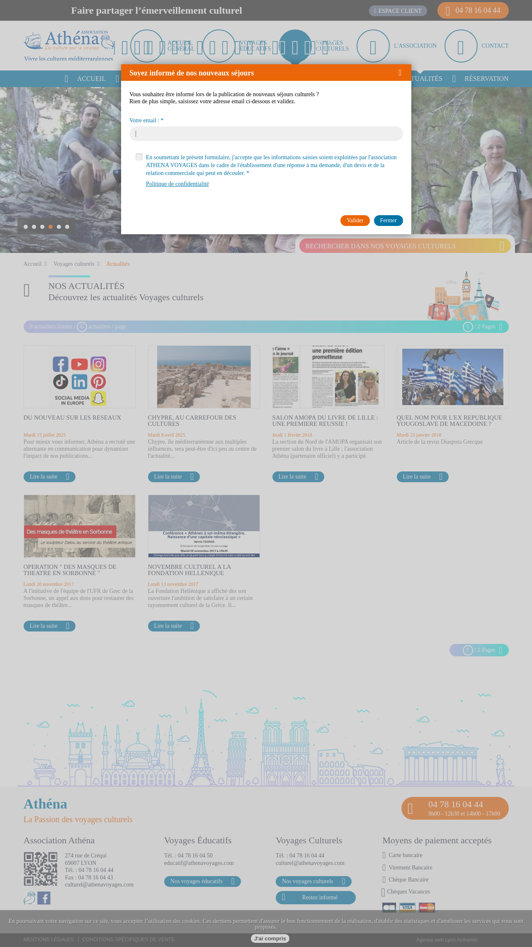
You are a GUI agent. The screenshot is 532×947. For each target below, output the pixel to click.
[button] (402, 72)
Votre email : (144, 121)
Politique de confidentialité (177, 184)
